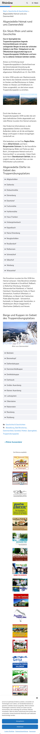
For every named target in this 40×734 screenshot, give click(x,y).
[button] (37, 698)
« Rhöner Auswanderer (13, 442)
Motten (24, 431)
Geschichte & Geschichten (18, 11)
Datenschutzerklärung (21, 731)
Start (5, 11)
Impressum (32, 731)
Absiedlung (10, 428)
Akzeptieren (20, 721)
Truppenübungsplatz (11, 434)
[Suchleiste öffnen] (27, 3)
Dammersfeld (8, 431)
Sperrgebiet (32, 431)
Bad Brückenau (21, 428)
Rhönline (7, 3)
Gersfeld (17, 431)
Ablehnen (20, 727)
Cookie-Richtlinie (9, 731)
